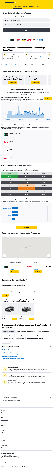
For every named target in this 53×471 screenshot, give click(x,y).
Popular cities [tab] (6, 342)
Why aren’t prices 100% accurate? (27, 403)
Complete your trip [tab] (20, 338)
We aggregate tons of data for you (27, 400)
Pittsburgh (28, 64)
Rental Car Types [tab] (19, 335)
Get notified (41, 56)
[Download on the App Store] (14, 456)
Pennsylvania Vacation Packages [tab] (35, 338)
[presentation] (38, 71)
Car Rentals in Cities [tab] (8, 338)
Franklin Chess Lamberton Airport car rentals (13, 358)
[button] (2, 2)
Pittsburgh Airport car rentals (9, 349)
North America (8, 64)
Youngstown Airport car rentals (9, 356)
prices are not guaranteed (33, 393)
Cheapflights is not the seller (27, 397)
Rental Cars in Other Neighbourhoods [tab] (26, 331)
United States (15, 64)
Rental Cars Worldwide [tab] (43, 331)
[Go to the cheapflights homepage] (11, 2)
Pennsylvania (22, 64)
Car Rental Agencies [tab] (8, 335)
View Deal (15, 318)
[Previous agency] (4, 255)
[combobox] (7, 17)
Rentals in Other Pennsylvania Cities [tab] (35, 335)
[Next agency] (48, 255)
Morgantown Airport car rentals (10, 352)
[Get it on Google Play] (5, 456)
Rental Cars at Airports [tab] (8, 331)
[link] (12, 82)
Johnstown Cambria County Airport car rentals (13, 354)
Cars (2, 64)
